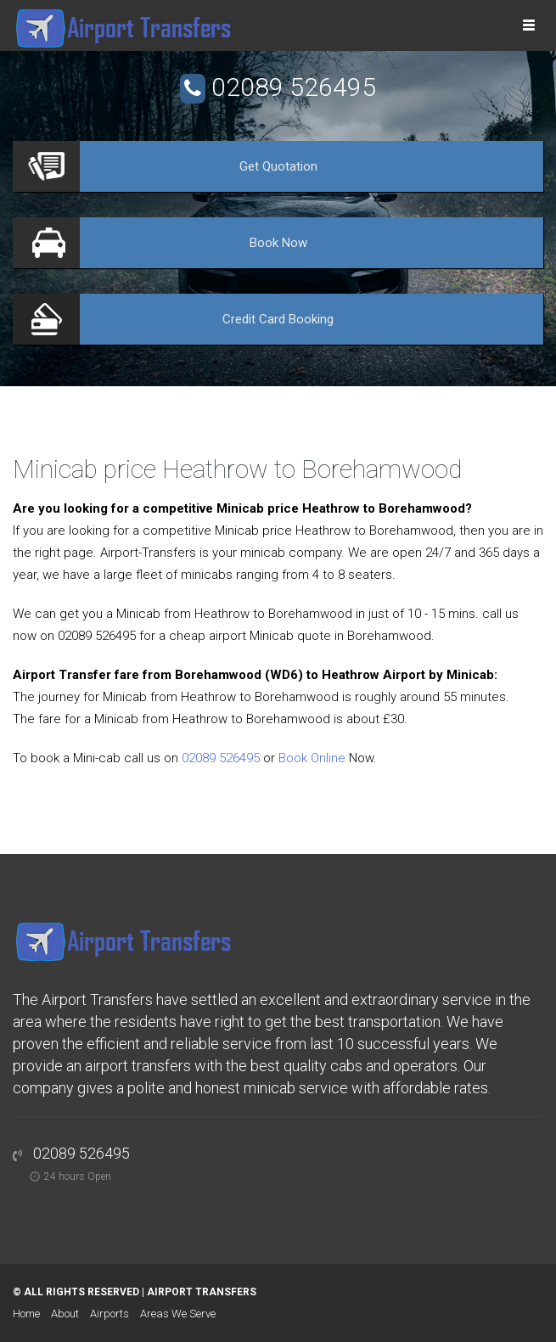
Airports (109, 1313)
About (65, 1313)
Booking (278, 319)
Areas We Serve (178, 1313)
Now (278, 242)
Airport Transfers (201, 1292)
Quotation (278, 166)
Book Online (311, 758)
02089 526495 (293, 87)
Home (26, 1313)
